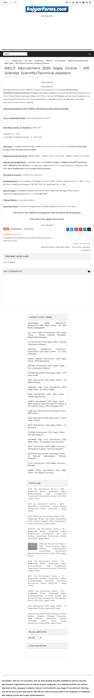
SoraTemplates (36, 690)
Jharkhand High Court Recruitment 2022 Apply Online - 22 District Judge (47, 379)
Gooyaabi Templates (65, 690)
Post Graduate (60, 61)
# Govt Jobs (28, 230)
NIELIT (49, 61)
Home (7, 61)
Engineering (17, 61)
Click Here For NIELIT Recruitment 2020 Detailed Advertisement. (47, 213)
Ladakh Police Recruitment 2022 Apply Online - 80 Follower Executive (47, 462)
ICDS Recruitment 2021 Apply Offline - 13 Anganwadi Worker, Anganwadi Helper (47, 598)
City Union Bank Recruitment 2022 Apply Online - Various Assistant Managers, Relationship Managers (47, 325)
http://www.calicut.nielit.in (14, 194)
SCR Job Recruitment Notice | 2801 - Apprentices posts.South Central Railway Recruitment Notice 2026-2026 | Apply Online (47, 498)
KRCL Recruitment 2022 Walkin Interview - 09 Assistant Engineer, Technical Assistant (47, 439)
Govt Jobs (28, 61)
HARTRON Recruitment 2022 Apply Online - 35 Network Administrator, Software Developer (47, 447)
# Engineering (16, 230)
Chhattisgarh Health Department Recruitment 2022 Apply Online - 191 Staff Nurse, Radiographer (47, 316)
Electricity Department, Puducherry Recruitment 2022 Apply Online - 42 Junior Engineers (47, 342)
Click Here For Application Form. (47, 219)
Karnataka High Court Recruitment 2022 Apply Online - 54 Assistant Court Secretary (47, 431)
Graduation (39, 61)
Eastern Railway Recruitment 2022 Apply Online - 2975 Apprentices (47, 351)
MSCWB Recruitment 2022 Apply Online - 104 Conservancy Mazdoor (47, 358)
